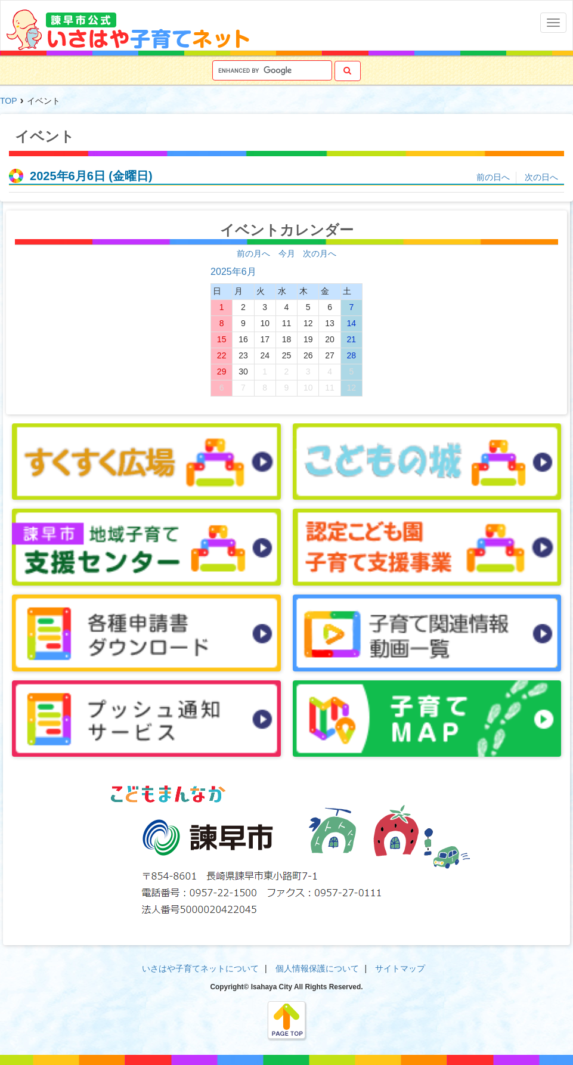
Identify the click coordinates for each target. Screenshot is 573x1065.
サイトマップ (400, 968)
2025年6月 (233, 271)
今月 (286, 253)
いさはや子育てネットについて (200, 968)
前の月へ (253, 253)
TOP (8, 101)
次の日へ (541, 177)
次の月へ (319, 253)
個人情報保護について (317, 968)
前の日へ (493, 177)
